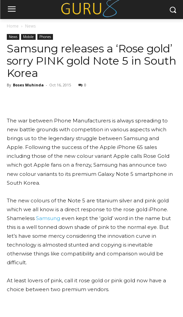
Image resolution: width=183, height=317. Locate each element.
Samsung (48, 218)
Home (13, 26)
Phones (45, 36)
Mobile (28, 36)
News (30, 26)
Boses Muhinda (28, 84)
